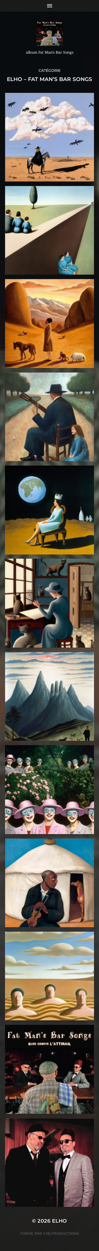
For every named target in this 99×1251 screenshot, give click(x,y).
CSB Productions (61, 1233)
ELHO (59, 1221)
